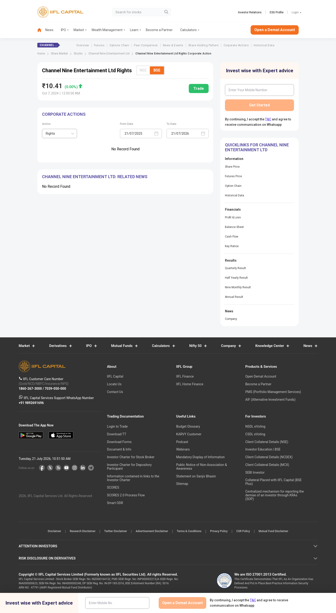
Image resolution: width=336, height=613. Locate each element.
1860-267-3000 (31, 388)
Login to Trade (117, 426)
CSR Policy (247, 531)
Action (46, 124)
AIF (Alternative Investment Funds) (270, 399)
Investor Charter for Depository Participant (129, 466)
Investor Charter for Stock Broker (130, 457)
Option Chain (233, 186)
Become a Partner (159, 30)
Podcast (182, 442)
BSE (157, 70)
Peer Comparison (146, 45)
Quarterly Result (235, 268)
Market (79, 30)
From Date (126, 124)
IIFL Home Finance (189, 384)
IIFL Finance (185, 376)
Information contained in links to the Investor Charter (133, 478)
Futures (99, 45)
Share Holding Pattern (203, 45)
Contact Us (115, 392)
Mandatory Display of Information (200, 457)
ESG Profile (277, 12)
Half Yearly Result (236, 277)
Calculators (188, 30)
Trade (198, 88)
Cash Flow (231, 236)
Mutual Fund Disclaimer (279, 531)
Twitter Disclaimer (113, 531)
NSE (143, 70)
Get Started (259, 105)
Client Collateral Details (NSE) (266, 442)
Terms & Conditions (190, 531)
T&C (268, 119)
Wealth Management (106, 30)
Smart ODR (115, 503)
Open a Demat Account (274, 30)
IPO (63, 30)
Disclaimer (49, 531)
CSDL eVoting (255, 434)
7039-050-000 (55, 388)
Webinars (183, 449)
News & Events (173, 45)
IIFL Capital (115, 376)
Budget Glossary (188, 426)
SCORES (113, 487)
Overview (82, 45)
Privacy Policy (221, 531)
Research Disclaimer (79, 531)
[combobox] (59, 133)
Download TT (116, 434)
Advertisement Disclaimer (151, 531)
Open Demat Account (260, 376)
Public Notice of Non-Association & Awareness (201, 466)
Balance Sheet (234, 227)
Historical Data (264, 45)
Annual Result (234, 297)
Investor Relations (250, 12)
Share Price (232, 166)
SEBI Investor (254, 472)
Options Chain (119, 45)
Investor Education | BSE (262, 449)
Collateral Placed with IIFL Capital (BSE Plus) (273, 482)
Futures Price (233, 176)
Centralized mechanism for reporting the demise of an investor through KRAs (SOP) (274, 495)
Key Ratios (232, 246)
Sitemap (182, 484)
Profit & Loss (233, 217)
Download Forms (119, 442)
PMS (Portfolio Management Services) (273, 392)
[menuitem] (41, 30)
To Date (171, 124)
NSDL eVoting (255, 426)
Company (231, 319)
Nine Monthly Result (238, 287)
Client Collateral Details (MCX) (267, 465)
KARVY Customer (188, 434)
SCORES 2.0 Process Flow (126, 495)
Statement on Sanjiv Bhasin (196, 476)
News (49, 30)
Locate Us (114, 384)
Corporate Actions (236, 45)
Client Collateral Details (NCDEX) (269, 457)
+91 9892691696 (31, 403)
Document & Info (119, 449)
